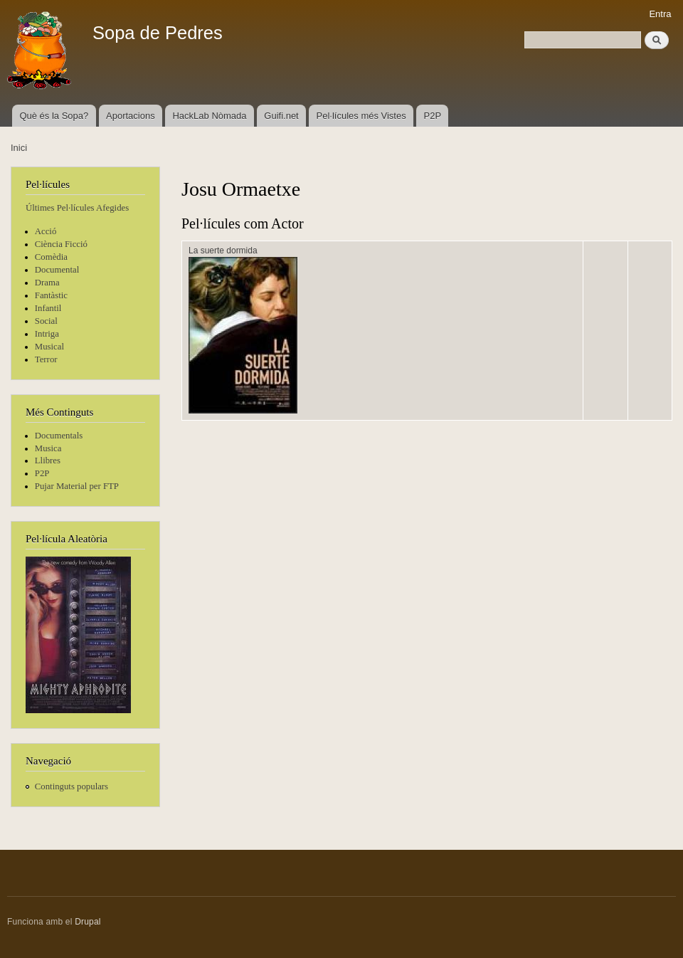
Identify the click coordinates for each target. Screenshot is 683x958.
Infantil (48, 308)
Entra (660, 14)
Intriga (47, 334)
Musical (49, 347)
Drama (47, 283)
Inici (19, 147)
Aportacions (130, 115)
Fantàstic (51, 295)
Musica (48, 448)
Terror (46, 359)
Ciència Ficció (61, 244)
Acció (46, 231)
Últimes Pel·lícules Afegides (77, 208)
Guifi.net (281, 115)
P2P (433, 115)
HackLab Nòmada (209, 115)
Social (46, 321)
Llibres (47, 460)
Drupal (88, 922)
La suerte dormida (223, 251)
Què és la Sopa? (53, 115)
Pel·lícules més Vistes (361, 115)
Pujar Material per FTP (77, 486)
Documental (57, 270)
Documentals (59, 436)
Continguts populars (71, 786)
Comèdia (51, 257)
